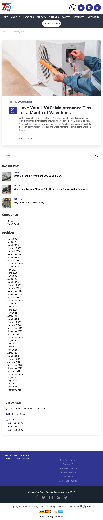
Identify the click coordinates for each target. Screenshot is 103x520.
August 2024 (13, 303)
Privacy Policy (46, 516)
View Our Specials (68, 468)
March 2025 (13, 282)
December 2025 (14, 254)
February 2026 (14, 248)
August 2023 (13, 340)
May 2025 (12, 276)
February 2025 (14, 285)
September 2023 (15, 337)
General (11, 221)
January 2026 (14, 251)
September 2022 (15, 374)
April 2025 (12, 279)
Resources (78, 17)
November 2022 (14, 368)
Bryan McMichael (25, 102)
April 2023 (12, 353)
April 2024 (12, 316)
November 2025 (14, 257)
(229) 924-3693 (15, 423)
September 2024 (15, 300)
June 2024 (12, 310)
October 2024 (13, 297)
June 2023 (12, 346)
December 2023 (14, 328)
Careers (66, 17)
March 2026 (13, 245)
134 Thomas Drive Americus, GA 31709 (26, 408)
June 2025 (12, 273)
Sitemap (59, 516)
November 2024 (14, 294)
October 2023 (13, 334)
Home (5, 17)
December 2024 (14, 291)
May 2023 (12, 350)
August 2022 (13, 377)
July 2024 (12, 306)
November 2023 (14, 331)
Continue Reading (26, 139)
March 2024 (13, 319)
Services (41, 17)
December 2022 (14, 365)
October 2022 (13, 371)
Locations (28, 17)
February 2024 (14, 322)
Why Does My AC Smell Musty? (29, 202)
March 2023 (13, 356)
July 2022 (12, 380)
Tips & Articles (14, 224)
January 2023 (14, 362)
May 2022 (12, 386)
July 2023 (12, 343)
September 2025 (15, 263)
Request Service (51, 23)
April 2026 (12, 242)
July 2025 (12, 269)
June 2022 (12, 383)
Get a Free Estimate (68, 460)
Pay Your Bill (69, 464)
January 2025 (14, 288)
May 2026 (12, 239)
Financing (54, 17)
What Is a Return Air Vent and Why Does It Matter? (39, 176)
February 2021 (14, 390)
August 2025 (13, 266)
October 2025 (13, 260)
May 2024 (12, 313)
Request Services (69, 472)
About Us (15, 17)
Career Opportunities (68, 481)
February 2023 (14, 359)
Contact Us (93, 17)
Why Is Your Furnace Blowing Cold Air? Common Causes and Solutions (49, 189)
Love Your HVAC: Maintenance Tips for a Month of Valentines (55, 110)
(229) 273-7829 (15, 430)
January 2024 (14, 325)
